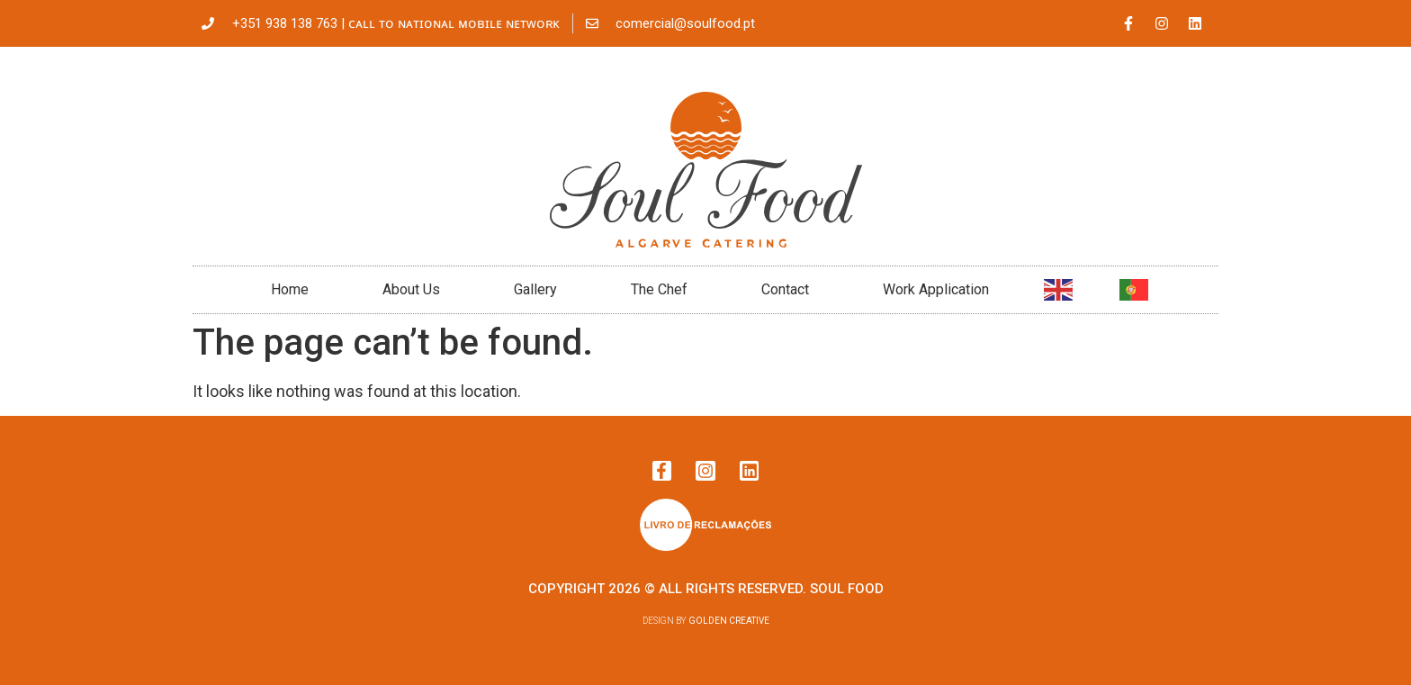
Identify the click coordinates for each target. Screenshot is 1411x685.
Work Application (936, 289)
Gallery (535, 289)
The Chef (659, 289)
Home (290, 289)
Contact (785, 289)
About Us (411, 289)
